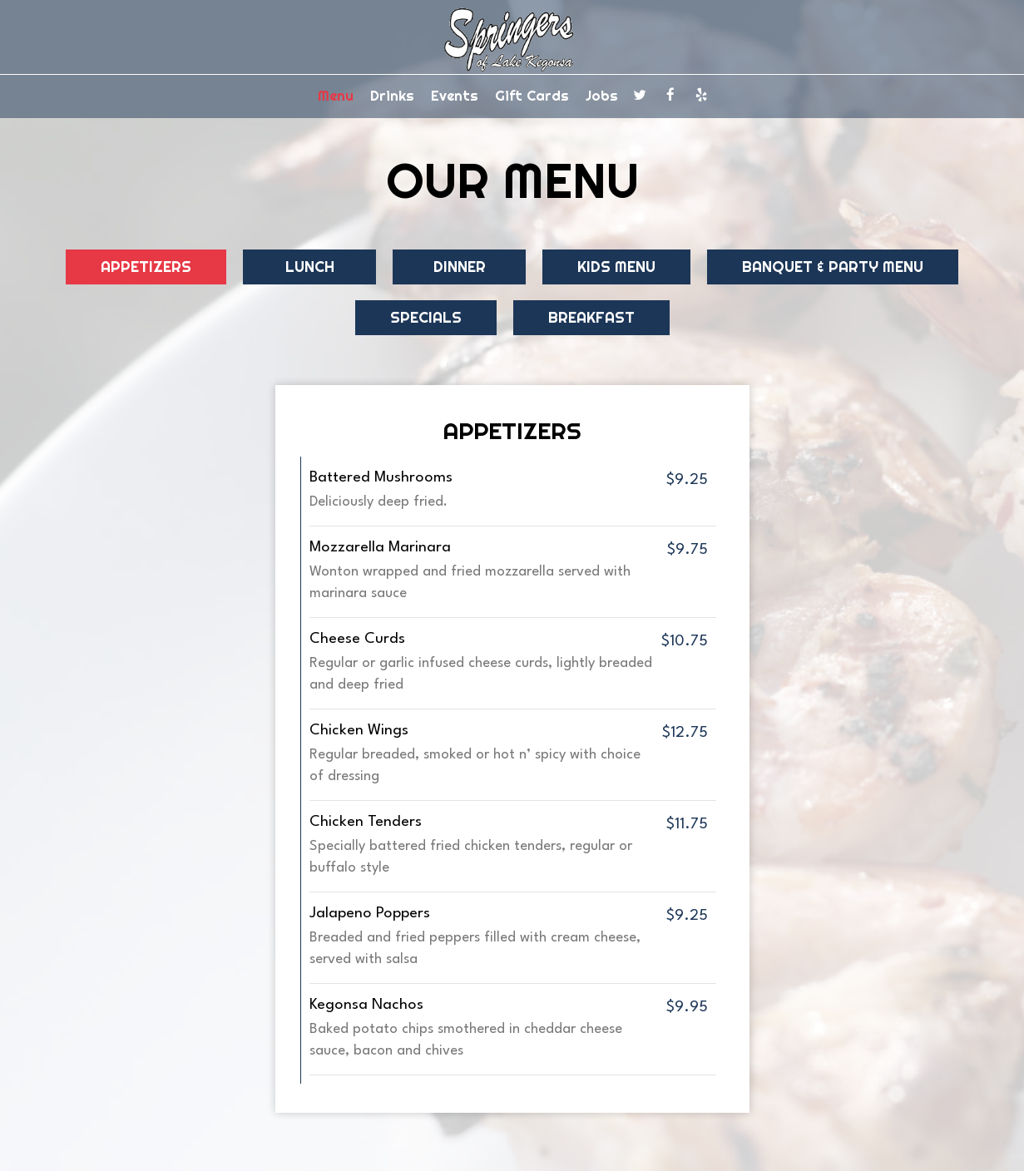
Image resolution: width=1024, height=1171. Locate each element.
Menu (336, 95)
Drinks (392, 95)
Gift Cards (532, 95)
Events (454, 95)
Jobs (602, 95)
